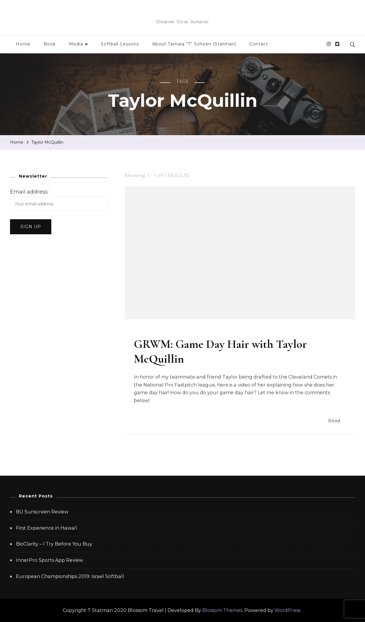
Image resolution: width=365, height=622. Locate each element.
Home (23, 44)
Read (337, 420)
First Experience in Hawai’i (46, 528)
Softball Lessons (120, 44)
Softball (158, 331)
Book (50, 44)
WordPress (287, 610)
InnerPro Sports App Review (49, 560)
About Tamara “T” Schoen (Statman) (194, 44)
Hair (139, 331)
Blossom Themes (222, 610)
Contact (258, 44)
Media (76, 44)
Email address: (29, 192)
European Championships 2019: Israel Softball (70, 576)
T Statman (182, 13)
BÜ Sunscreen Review (42, 512)
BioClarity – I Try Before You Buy (54, 544)
